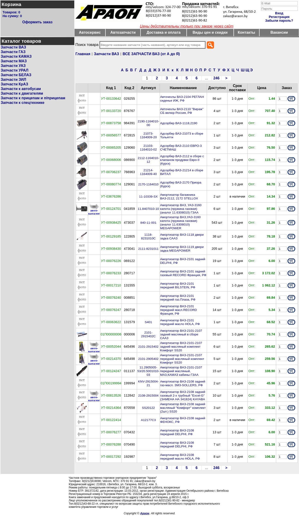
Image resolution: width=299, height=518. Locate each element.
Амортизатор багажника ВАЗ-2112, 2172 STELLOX (179, 196)
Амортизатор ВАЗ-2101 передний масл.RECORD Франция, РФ (178, 309)
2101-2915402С (148, 334)
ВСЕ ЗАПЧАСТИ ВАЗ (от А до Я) (151, 54)
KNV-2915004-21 (148, 383)
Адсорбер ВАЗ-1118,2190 (178, 123)
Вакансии (279, 32)
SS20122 (148, 408)
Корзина (11, 4)
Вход (279, 13)
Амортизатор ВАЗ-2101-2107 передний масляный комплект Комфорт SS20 (182, 358)
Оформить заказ (37, 22)
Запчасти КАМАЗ (16, 56)
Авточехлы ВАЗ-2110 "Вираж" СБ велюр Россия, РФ (181, 110)
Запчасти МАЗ (14, 61)
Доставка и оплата (164, 32)
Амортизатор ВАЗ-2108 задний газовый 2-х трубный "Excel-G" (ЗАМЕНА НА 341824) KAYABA (182, 395)
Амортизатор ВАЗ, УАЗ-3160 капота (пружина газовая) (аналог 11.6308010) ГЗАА (180, 208)
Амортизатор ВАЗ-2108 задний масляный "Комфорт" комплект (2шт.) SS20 (183, 407)
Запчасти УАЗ (13, 66)
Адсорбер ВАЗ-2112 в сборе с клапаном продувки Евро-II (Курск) (182, 159)
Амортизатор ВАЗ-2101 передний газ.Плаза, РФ (177, 297)
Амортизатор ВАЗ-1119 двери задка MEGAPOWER (182, 248)
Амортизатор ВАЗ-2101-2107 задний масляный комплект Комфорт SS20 (181, 346)
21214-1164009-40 (148, 172)
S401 (148, 322)
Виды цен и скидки (210, 32)
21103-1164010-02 (148, 147)
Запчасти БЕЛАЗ (16, 75)
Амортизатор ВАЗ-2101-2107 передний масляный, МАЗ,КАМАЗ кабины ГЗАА (181, 371)
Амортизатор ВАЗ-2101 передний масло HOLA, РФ (180, 322)
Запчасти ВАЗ (13, 47)
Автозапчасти (122, 32)
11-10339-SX (148, 196)
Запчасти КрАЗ (14, 84)
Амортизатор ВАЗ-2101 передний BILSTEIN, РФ (177, 285)
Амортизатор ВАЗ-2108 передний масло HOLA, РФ (180, 456)
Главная (82, 54)
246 (216, 78)
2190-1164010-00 (148, 123)
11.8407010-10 (148, 209)
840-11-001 (148, 222)
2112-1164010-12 (148, 159)
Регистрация (279, 17)
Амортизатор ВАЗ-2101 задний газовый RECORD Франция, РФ (183, 273)
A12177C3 (148, 420)
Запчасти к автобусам (21, 89)
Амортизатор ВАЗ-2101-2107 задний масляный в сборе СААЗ (181, 334)
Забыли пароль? (279, 20)
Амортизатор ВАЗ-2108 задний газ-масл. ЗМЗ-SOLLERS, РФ (182, 383)
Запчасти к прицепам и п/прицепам (33, 98)
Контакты (246, 32)
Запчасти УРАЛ (14, 70)
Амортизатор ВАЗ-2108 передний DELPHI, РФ (177, 432)
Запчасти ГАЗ (13, 52)
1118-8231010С (148, 236)
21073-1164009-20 (148, 135)
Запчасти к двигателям (22, 93)
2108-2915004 (148, 395)
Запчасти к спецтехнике (22, 103)
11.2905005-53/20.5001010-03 (148, 371)
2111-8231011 (148, 248)
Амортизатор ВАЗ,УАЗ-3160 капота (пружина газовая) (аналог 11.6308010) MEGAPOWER (180, 222)
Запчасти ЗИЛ (13, 79)
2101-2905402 (148, 359)
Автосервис (90, 32)
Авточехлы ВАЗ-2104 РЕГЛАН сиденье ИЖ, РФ (182, 98)
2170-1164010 (148, 184)
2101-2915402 (148, 346)
